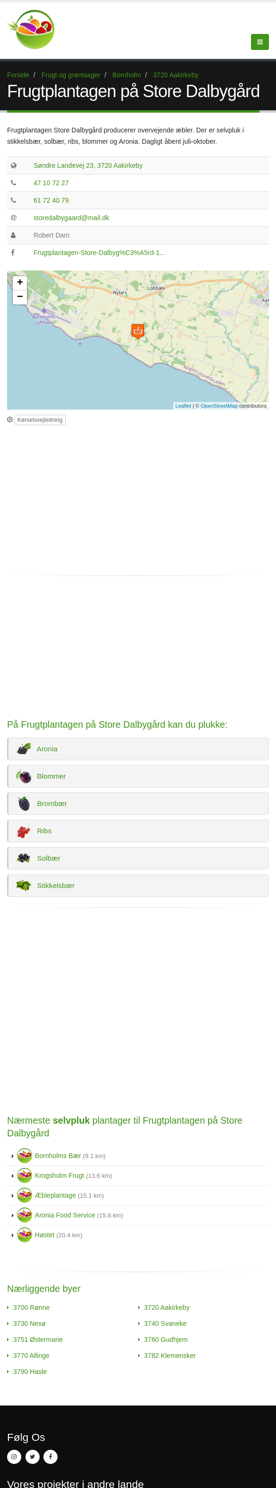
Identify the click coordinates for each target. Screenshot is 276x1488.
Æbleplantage (60, 1195)
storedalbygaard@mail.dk (71, 218)
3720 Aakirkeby (167, 1307)
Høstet (50, 1234)
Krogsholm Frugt (64, 1175)
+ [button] (20, 283)
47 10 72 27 (51, 183)
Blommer (41, 776)
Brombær (41, 803)
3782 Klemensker (170, 1355)
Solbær (38, 858)
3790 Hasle (30, 1371)
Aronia (37, 748)
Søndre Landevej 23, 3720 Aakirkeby (87, 165)
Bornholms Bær (61, 1155)
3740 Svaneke (165, 1323)
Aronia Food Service (70, 1215)
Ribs (34, 831)
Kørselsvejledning (40, 420)
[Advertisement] (86, 496)
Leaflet (183, 406)
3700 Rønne (31, 1307)
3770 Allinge (31, 1355)
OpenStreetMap (219, 406)
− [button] (20, 297)
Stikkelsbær (45, 885)
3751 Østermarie (38, 1339)
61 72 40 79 (51, 200)
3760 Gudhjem (166, 1339)
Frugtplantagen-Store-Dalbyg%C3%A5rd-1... (99, 252)
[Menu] (260, 42)
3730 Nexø (29, 1323)
